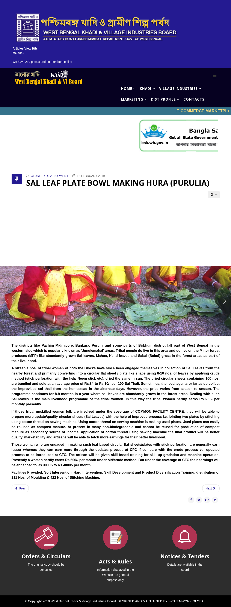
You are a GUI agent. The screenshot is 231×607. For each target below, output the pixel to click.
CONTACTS (193, 99)
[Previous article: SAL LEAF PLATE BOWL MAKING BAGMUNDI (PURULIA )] (20, 488)
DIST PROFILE (163, 99)
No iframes (115, 111)
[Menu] (214, 76)
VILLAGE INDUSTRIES (178, 88)
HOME (126, 88)
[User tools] (213, 194)
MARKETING (132, 99)
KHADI (145, 88)
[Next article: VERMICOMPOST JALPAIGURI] (210, 488)
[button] (6, 301)
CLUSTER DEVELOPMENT (49, 176)
